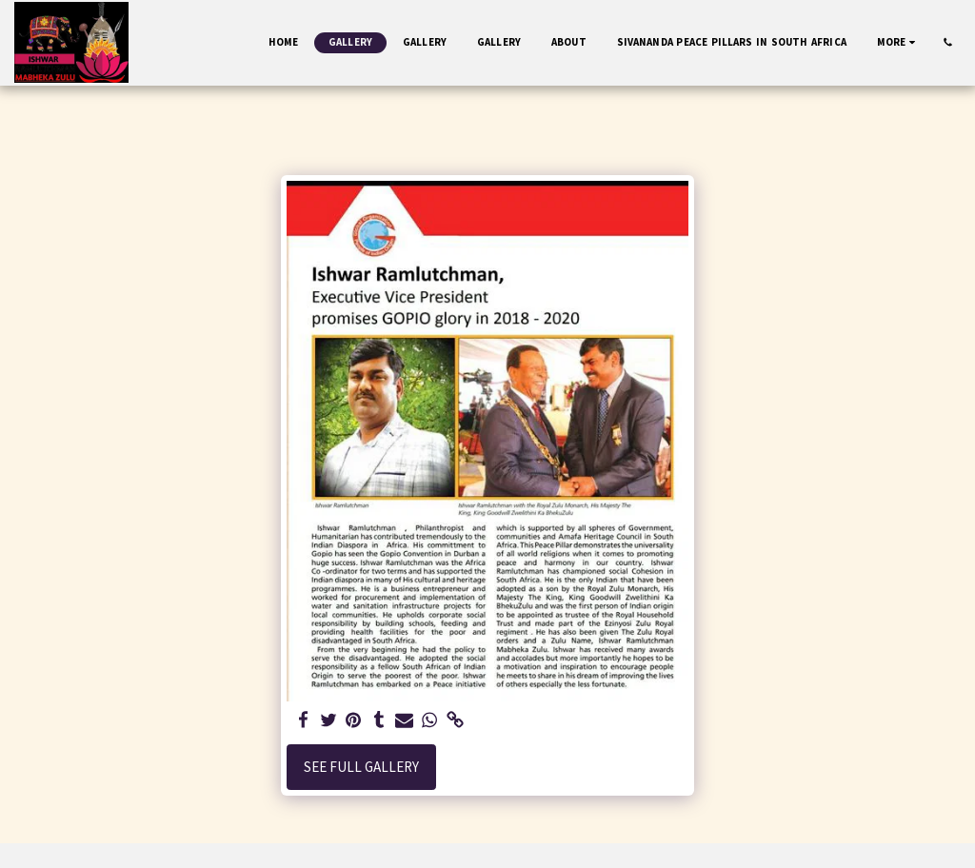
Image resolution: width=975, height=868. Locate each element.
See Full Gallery (361, 767)
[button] (948, 42)
